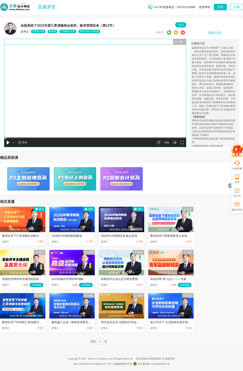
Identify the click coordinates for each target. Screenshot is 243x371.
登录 (220, 7)
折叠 (229, 185)
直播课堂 (46, 6)
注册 (236, 7)
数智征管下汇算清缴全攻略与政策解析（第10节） (33, 235)
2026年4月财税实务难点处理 (119, 235)
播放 (8, 142)
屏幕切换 (158, 142)
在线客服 (237, 165)
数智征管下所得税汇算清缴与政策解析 (26, 322)
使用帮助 (204, 7)
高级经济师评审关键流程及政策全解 (24, 279)
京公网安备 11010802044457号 (151, 364)
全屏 (182, 142)
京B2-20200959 (81, 364)
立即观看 (36, 285)
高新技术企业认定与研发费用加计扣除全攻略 (129, 279)
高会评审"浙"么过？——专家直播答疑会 (175, 279)
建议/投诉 (237, 206)
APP (237, 179)
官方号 (237, 192)
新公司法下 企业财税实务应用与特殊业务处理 (179, 322)
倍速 (166, 142)
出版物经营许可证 (122, 364)
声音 (174, 142)
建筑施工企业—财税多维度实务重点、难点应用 (81, 322)
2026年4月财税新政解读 (66, 235)
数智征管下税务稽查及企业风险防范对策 (175, 235)
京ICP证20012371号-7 (101, 364)
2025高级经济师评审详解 (67, 279)
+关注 (181, 24)
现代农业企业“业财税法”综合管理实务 (124, 322)
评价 (24, 142)
